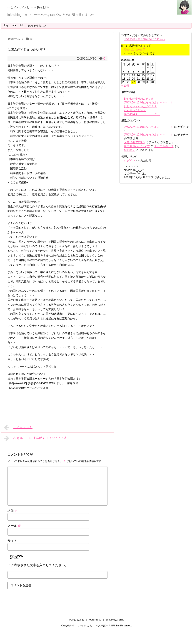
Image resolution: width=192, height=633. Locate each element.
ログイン (129, 160)
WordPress (94, 619)
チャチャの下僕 (163, 146)
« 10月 (125, 85)
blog (5, 25)
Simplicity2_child (114, 619)
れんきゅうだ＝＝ (135, 110)
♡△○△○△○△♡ (134, 49)
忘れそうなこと (37, 25)
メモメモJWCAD (134, 142)
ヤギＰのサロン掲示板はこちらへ (144, 39)
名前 (12, 510)
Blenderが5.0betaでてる (138, 98)
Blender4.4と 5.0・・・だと (142, 114)
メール (14, 526)
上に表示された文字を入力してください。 (37, 565)
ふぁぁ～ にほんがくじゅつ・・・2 (35, 438)
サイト (12, 541)
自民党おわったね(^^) (137, 146)
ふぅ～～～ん (18, 427)
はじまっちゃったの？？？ (140, 106)
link (22, 25)
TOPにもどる (76, 619)
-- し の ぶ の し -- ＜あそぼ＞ (28, 7)
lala (14, 25)
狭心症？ (129, 150)
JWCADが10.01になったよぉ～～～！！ (148, 102)
